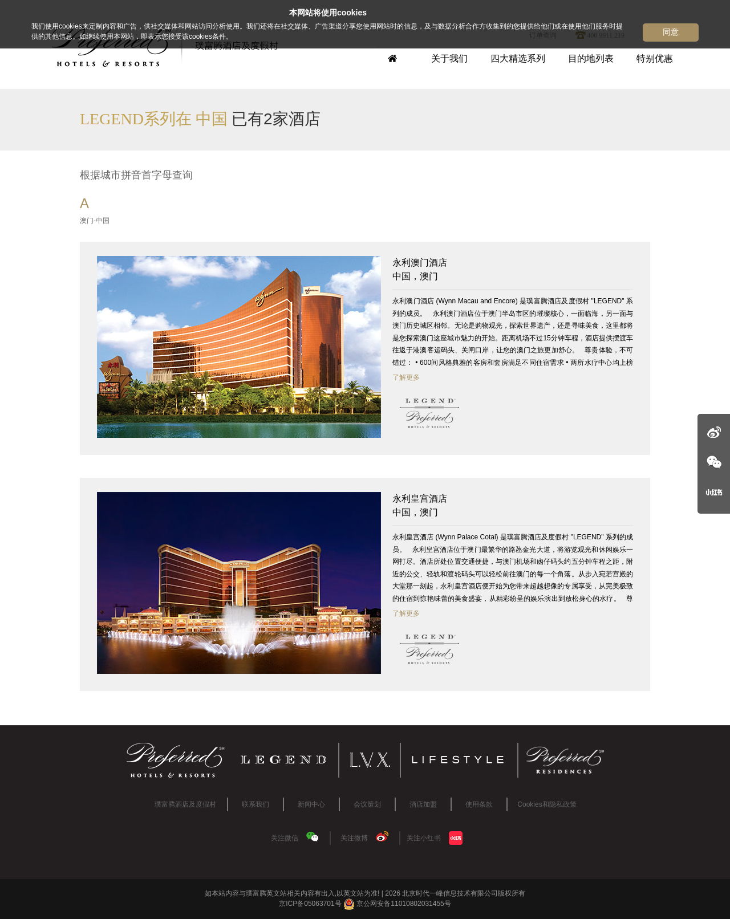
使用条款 (479, 804)
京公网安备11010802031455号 (397, 904)
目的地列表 (591, 58)
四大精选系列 (517, 58)
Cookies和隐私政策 (546, 804)
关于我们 (449, 58)
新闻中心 (311, 804)
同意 (671, 31)
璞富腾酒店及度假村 (185, 804)
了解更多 (406, 377)
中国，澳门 (512, 268)
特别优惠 (654, 58)
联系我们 (255, 804)
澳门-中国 (95, 221)
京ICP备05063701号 (310, 904)
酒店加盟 (423, 804)
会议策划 (367, 804)
